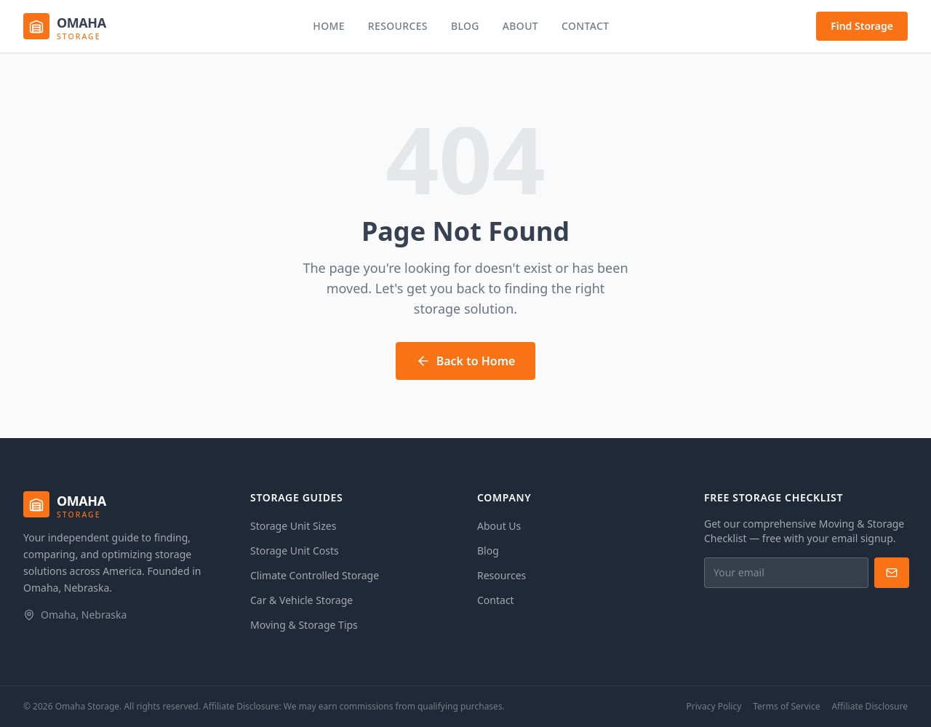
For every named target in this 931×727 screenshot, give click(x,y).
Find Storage (862, 26)
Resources (398, 26)
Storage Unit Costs (294, 550)
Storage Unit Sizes (293, 526)
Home (329, 26)
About (520, 26)
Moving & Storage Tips (304, 625)
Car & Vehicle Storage (301, 600)
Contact (585, 26)
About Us (499, 526)
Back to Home (466, 361)
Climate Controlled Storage (314, 575)
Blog (465, 26)
